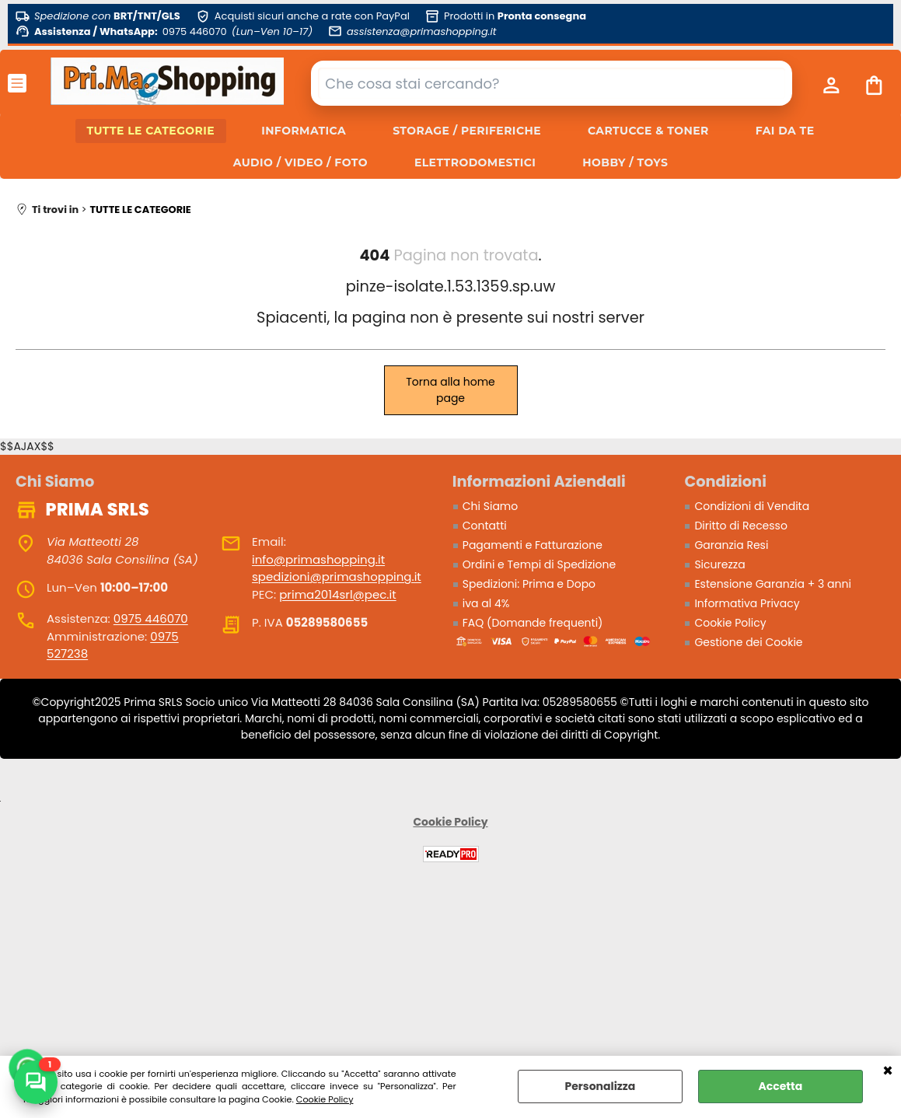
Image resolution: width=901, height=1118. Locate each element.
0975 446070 (150, 618)
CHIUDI (887, 1071)
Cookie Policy (325, 1099)
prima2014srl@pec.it (337, 594)
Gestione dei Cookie (748, 642)
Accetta (780, 1086)
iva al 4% (486, 603)
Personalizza (599, 1086)
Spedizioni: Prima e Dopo (529, 584)
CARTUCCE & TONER (648, 131)
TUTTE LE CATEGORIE (151, 131)
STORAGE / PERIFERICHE (467, 131)
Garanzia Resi (731, 545)
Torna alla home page (450, 390)
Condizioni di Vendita (751, 506)
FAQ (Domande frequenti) (533, 623)
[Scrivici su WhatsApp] (36, 1082)
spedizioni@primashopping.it (336, 576)
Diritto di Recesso (741, 525)
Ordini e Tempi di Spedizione (539, 564)
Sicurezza (719, 564)
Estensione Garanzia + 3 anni (772, 584)
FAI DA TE (785, 131)
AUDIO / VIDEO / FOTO (300, 162)
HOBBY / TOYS (625, 162)
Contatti (485, 525)
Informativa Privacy (746, 603)
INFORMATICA (303, 131)
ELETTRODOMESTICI (475, 162)
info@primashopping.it (318, 559)
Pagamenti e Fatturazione (532, 545)
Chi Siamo (490, 506)
